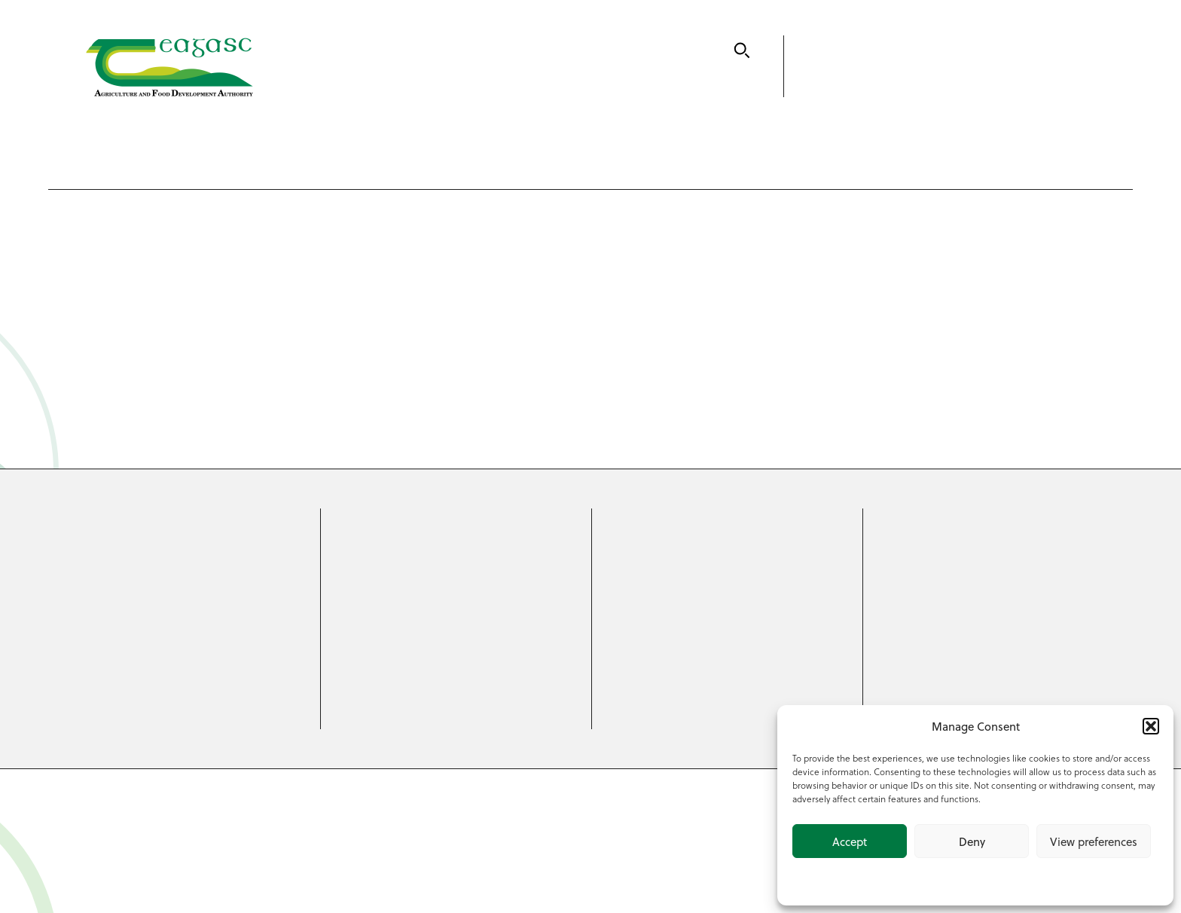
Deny (972, 841)
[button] (1150, 726)
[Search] (742, 50)
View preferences (1093, 841)
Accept (849, 841)
